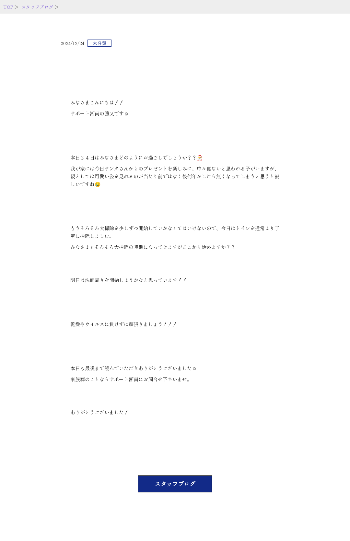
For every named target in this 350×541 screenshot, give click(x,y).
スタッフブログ (37, 7)
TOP (8, 7)
